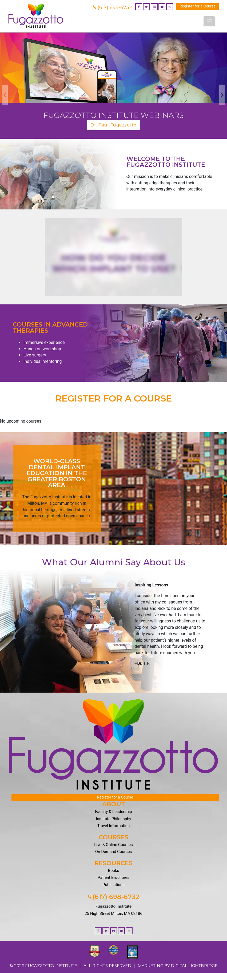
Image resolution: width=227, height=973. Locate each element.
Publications (113, 884)
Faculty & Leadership (113, 811)
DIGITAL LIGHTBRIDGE (194, 965)
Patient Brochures (113, 877)
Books (113, 870)
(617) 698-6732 (112, 7)
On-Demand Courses (113, 851)
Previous (5, 95)
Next (222, 95)
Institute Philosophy (113, 818)
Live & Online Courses (113, 844)
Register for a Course (198, 6)
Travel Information (113, 825)
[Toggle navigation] (209, 21)
